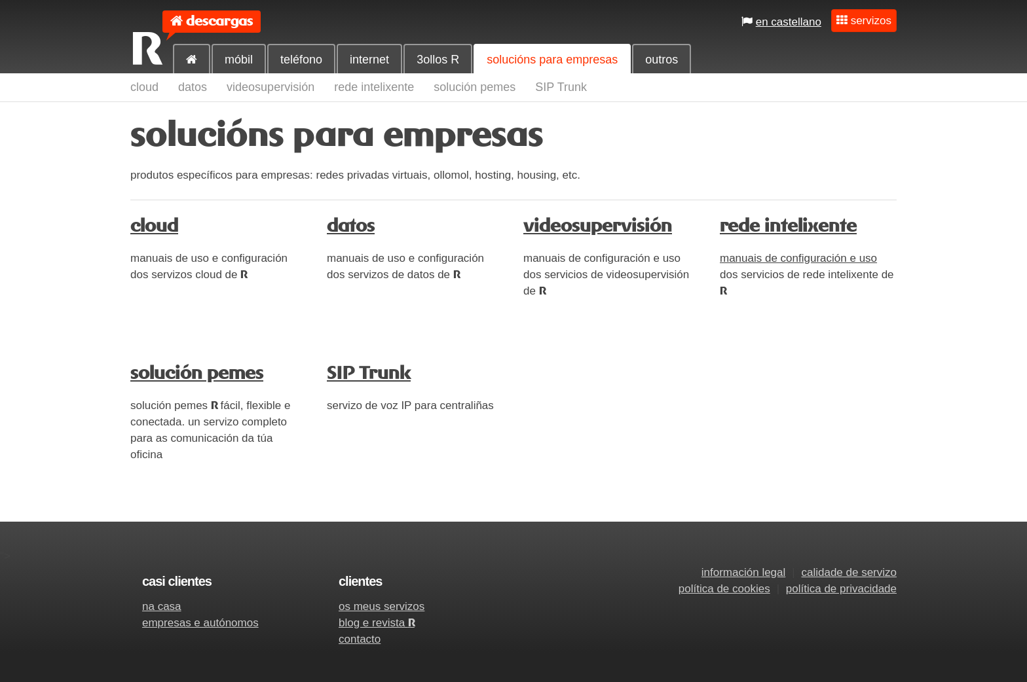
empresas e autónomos (200, 623)
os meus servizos (381, 606)
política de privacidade (841, 589)
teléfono (301, 59)
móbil (239, 59)
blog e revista (377, 623)
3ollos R (438, 59)
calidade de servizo (849, 572)
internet (369, 59)
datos (192, 87)
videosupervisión (270, 87)
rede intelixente (374, 87)
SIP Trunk (561, 87)
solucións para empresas (552, 59)
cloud (144, 87)
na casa (161, 606)
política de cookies (724, 589)
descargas (219, 21)
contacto (360, 639)
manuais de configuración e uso (798, 258)
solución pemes (474, 87)
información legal (743, 572)
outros (661, 59)
